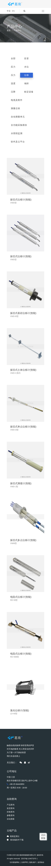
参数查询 (10, 815)
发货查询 (10, 808)
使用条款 (41, 862)
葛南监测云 (14, 836)
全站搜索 (10, 819)
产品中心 (17, 30)
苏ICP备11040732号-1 (29, 859)
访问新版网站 (14, 862)
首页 (9, 30)
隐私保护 (32, 862)
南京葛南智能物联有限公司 (26, 855)
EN (13, 11)
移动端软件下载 (17, 840)
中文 (9, 11)
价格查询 (10, 812)
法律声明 (24, 862)
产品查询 (10, 805)
